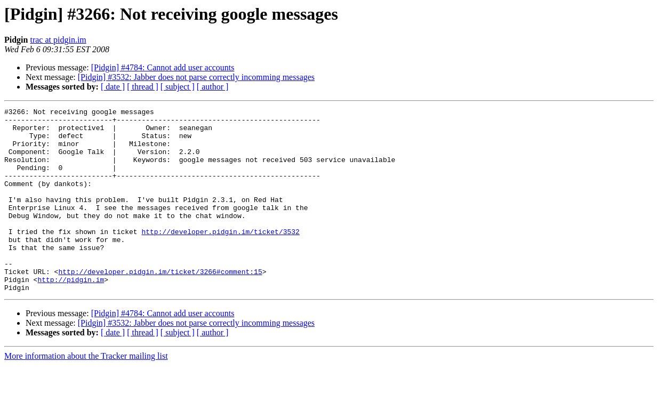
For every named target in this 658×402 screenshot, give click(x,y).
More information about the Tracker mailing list (86, 392)
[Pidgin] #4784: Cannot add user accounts (163, 67)
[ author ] (213, 86)
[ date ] (113, 86)
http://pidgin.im (70, 314)
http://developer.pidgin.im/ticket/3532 (220, 257)
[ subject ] (178, 86)
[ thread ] (142, 86)
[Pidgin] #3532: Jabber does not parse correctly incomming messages (196, 77)
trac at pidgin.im (58, 39)
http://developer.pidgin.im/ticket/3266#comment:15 (160, 305)
